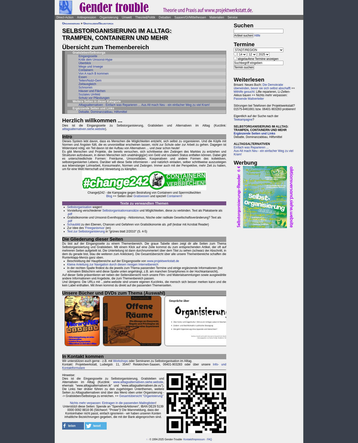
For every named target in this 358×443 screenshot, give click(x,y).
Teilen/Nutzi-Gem (90, 80)
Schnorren (85, 87)
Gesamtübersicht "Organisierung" (141, 396)
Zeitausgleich (87, 84)
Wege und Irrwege (91, 66)
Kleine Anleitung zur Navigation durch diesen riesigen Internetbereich (112, 264)
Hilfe (257, 35)
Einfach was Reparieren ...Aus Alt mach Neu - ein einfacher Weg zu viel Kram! (263, 151)
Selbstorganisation (79, 207)
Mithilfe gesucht (244, 91)
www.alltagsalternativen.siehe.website (138, 382)
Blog (109, 196)
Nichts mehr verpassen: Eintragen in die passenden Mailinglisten (112, 403)
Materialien (217, 17)
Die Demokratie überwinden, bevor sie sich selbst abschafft (262, 86)
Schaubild (73, 224)
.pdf (69, 214)
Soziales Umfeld (89, 94)
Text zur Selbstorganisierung (86, 231)
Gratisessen (141, 196)
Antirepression (86, 17)
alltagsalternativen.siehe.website (83, 129)
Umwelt (127, 17)
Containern (86, 70)
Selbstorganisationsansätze (120, 210)
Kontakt (187, 439)
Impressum (198, 439)
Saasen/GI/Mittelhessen (190, 17)
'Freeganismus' (95, 228)
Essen (83, 77)
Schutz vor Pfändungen (94, 98)
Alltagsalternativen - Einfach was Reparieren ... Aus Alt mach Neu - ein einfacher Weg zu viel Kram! (144, 105)
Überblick (85, 63)
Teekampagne (243, 119)
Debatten (165, 17)
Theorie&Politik (145, 17)
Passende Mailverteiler (249, 98)
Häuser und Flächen (92, 91)
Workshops (120, 361)
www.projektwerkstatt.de (163, 261)
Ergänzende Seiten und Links (254, 133)
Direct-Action (65, 17)
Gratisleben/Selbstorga (98, 23)
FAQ (209, 439)
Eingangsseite (88, 56)
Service (232, 17)
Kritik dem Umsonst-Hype (95, 59)
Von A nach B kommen (94, 73)
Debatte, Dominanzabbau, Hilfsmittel (103, 112)
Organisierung (108, 17)
